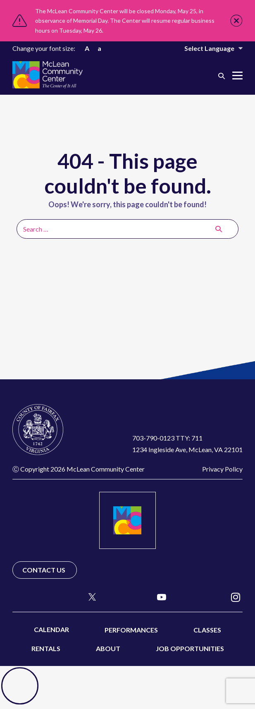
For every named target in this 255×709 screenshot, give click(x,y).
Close (236, 20)
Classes (207, 630)
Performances (131, 630)
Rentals (45, 648)
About (108, 648)
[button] (221, 75)
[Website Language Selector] (208, 48)
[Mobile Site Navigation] (237, 75)
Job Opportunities (190, 648)
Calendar (51, 629)
